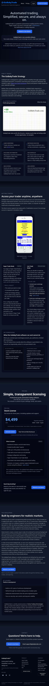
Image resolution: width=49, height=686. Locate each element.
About (22, 3)
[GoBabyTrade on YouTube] (3, 675)
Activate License (10, 432)
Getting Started (25, 662)
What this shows (41, 102)
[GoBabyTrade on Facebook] (6, 675)
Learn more (36, 295)
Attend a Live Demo (24, 31)
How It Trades (24, 660)
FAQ (22, 667)
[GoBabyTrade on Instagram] (9, 675)
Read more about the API (24, 47)
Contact (39, 662)
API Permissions (25, 664)
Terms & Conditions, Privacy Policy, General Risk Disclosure (42, 665)
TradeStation (36, 25)
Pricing (27, 3)
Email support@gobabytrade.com (32, 644)
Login (33, 3)
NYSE (8, 147)
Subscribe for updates (43, 674)
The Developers (41, 660)
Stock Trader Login (42, 668)
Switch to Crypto (42, 3)
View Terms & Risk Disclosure (27, 432)
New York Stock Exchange (19, 83)
